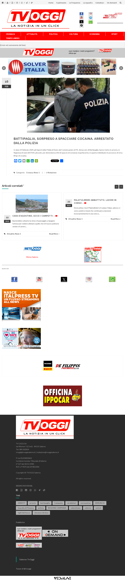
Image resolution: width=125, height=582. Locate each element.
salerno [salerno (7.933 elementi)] (88, 508)
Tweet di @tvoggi (23, 569)
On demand (112, 3)
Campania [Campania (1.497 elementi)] (58, 503)
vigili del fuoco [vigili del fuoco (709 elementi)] (24, 513)
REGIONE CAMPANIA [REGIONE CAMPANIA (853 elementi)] (57, 508)
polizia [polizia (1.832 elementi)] (41, 508)
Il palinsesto (61, 3)
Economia (95, 34)
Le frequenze (74, 3)
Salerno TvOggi (26, 559)
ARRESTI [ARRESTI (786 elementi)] (21, 503)
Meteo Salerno (32, 257)
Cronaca (10, 34)
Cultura (73, 34)
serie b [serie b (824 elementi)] (98, 508)
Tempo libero (12, 38)
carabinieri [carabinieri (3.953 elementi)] (71, 503)
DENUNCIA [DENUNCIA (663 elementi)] (100, 503)
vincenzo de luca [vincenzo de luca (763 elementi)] (41, 513)
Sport (114, 34)
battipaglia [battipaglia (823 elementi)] (45, 503)
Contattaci (99, 3)
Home (50, 3)
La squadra (87, 3)
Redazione (52, 173)
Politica (53, 34)
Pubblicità (20, 522)
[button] (4, 68)
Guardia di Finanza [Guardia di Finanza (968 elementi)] (26, 508)
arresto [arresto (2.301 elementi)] (32, 503)
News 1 (37, 173)
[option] (62, 66)
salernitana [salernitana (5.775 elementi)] (75, 508)
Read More (54, 234)
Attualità (32, 34)
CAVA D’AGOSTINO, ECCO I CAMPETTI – (35, 216)
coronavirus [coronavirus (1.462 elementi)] (85, 503)
